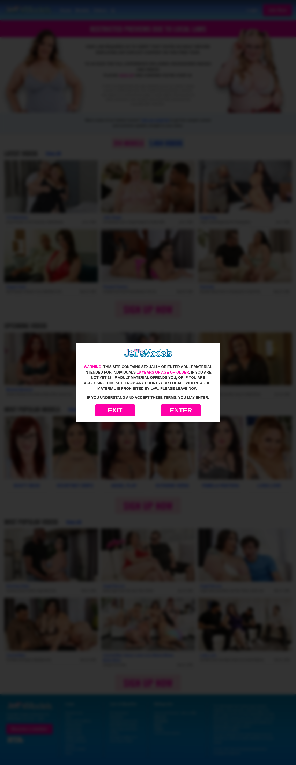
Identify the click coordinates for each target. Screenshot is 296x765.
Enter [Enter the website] (181, 410)
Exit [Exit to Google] (115, 410)
